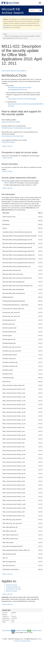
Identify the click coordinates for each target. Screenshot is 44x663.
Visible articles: (37, 630)
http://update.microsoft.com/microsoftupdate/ (22, 99)
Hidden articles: (21, 630)
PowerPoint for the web (13, 589)
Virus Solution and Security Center (13, 136)
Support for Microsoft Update (11, 122)
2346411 (7, 183)
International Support (8, 142)
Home (5, 34)
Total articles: (6, 630)
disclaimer (6, 27)
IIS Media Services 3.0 (13, 587)
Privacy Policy (25, 641)
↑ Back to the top (7, 146)
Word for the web (11, 591)
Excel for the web (11, 585)
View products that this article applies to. (14, 71)
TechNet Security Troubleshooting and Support (16, 128)
